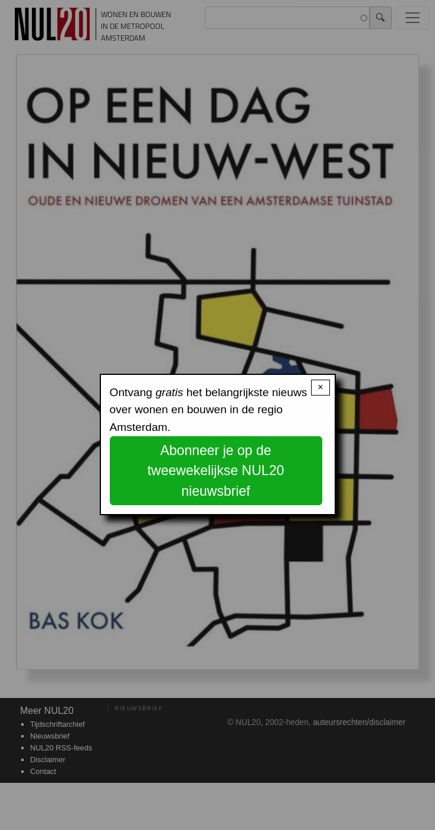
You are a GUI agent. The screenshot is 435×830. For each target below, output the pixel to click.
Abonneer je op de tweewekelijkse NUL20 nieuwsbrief (216, 471)
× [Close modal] (320, 387)
